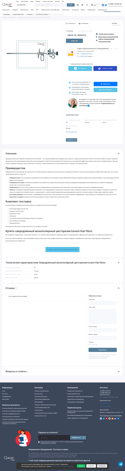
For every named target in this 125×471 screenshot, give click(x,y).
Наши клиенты (24, 1)
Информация (92, 10)
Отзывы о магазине (48, 1)
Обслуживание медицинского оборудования (79, 415)
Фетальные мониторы (41, 396)
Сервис (83, 10)
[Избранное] (87, 5)
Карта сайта (5, 399)
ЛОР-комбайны (39, 402)
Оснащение (75, 10)
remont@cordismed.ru (106, 406)
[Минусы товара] (103, 338)
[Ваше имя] (103, 303)
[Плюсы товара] (103, 330)
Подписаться (78, 438)
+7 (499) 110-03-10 (115, 4)
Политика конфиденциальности (11, 413)
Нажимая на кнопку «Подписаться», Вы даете (62, 442)
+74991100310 (84, 56)
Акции (31, 1)
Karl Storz (114, 23)
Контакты (57, 1)
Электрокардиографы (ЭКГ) (42, 407)
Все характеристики (71, 132)
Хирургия (15, 10)
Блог (63, 1)
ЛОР (37, 10)
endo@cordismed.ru (87, 54)
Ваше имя (92, 299)
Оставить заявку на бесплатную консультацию (62, 249)
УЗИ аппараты (39, 410)
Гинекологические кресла (42, 391)
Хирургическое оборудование (75, 399)
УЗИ (32, 10)
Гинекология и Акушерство (74, 391)
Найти (70, 5)
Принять (81, 466)
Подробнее (91, 466)
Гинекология (6, 10)
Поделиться (71, 140)
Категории (21, 5)
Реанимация (25, 10)
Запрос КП (74, 41)
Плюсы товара (93, 326)
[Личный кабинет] (77, 5)
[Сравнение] (82, 5)
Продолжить (103, 350)
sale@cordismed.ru (105, 403)
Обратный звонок (105, 394)
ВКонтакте (105, 84)
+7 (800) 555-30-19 (105, 393)
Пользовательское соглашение (11, 416)
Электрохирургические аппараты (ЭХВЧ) (46, 413)
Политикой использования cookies (62, 466)
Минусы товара (93, 334)
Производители (102, 10)
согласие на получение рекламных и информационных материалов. (100, 357)
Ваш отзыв (92, 307)
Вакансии (38, 1)
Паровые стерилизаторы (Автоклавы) (45, 405)
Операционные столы (41, 416)
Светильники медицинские (42, 399)
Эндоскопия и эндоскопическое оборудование (80, 396)
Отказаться (102, 466)
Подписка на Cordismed (48, 432)
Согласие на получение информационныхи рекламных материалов (13, 422)
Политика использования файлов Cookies (14, 411)
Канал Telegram (105, 90)
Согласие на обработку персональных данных (15, 419)
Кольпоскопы (38, 394)
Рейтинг (91, 342)
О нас (17, 1)
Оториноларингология (73, 394)
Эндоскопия (66, 10)
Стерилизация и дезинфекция (50, 10)
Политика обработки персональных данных (14, 408)
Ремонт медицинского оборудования (77, 418)
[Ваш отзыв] (103, 316)
